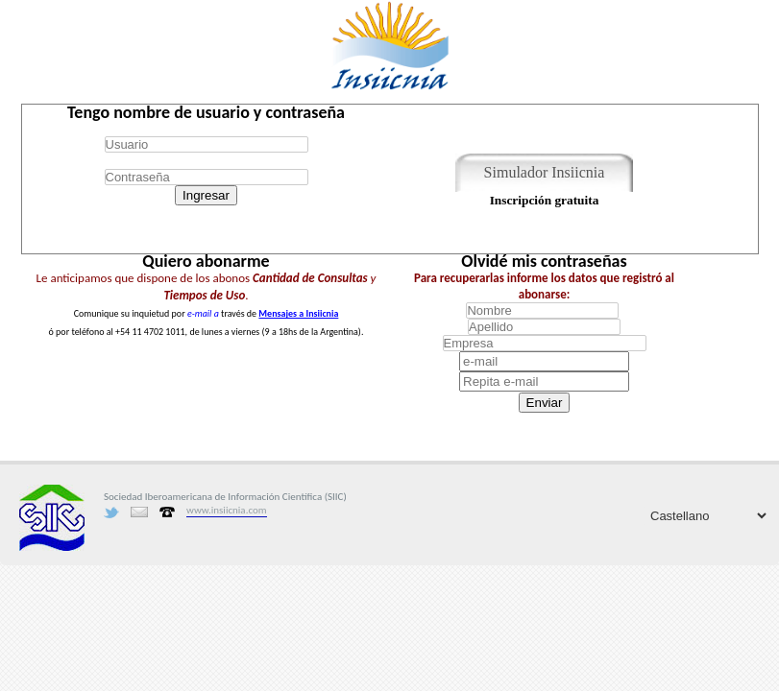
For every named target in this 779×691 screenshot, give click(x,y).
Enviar (544, 402)
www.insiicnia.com (226, 510)
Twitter (111, 512)
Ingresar (206, 195)
